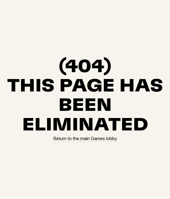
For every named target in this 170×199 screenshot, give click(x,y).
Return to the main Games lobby (85, 138)
